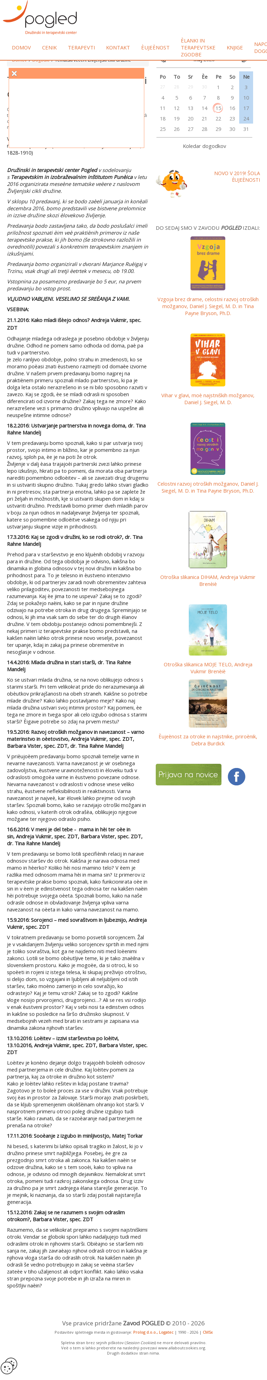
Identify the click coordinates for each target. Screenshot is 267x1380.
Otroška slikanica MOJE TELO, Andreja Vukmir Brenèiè (208, 668)
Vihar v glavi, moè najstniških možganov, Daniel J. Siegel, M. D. (207, 399)
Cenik (49, 47)
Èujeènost (155, 47)
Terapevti (81, 47)
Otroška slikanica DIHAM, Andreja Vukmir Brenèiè (208, 580)
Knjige (235, 47)
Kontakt (118, 47)
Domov (21, 47)
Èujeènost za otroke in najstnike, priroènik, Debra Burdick (208, 740)
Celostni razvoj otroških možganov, (208, 487)
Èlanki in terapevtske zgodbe (198, 47)
